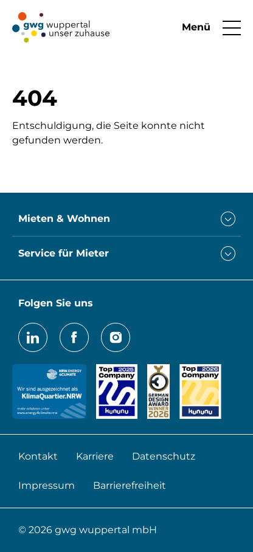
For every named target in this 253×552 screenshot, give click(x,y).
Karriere (95, 456)
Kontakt (38, 456)
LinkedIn (32, 337)
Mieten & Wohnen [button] (64, 218)
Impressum (46, 485)
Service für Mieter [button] (63, 253)
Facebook (74, 337)
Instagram (115, 337)
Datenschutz (163, 456)
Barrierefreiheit (129, 485)
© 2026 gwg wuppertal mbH (87, 530)
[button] (205, 27)
